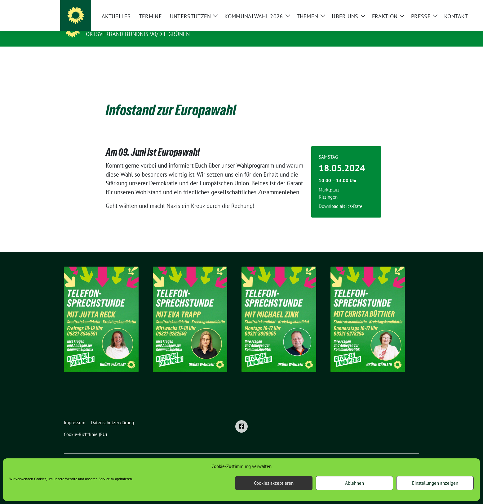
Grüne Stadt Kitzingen (124, 25)
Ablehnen (354, 483)
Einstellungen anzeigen (435, 483)
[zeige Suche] (408, 6)
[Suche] (399, 6)
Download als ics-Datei (341, 197)
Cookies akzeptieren (274, 483)
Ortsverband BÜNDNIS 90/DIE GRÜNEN (138, 34)
